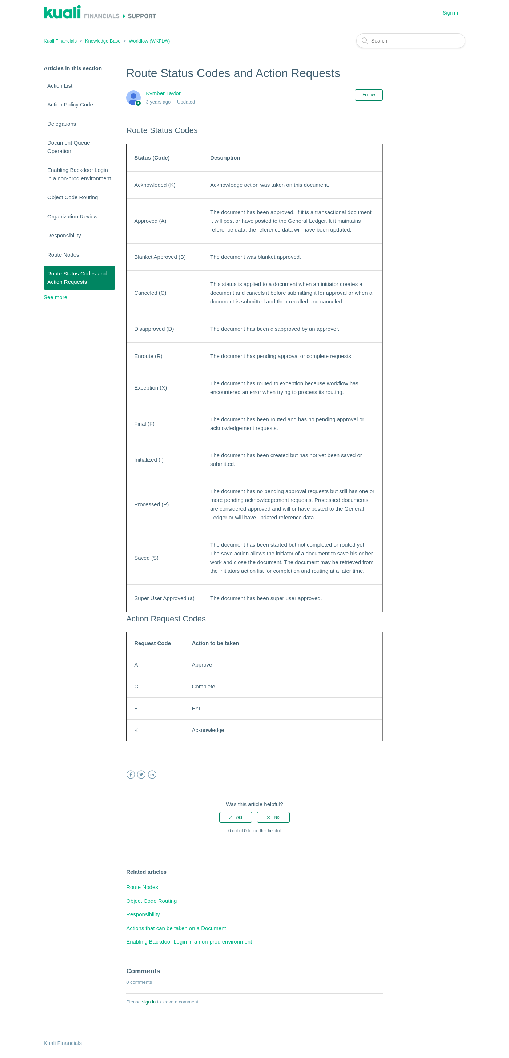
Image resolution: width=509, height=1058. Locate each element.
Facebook (130, 774)
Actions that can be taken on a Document (176, 928)
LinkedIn (152, 774)
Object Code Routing (72, 197)
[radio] (235, 817)
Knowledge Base (103, 41)
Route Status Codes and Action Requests (77, 277)
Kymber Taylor (163, 93)
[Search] (410, 40)
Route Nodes (63, 255)
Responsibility (64, 235)
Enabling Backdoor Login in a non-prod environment (79, 174)
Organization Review (72, 216)
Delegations (61, 124)
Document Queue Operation (68, 147)
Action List (59, 86)
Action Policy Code (70, 104)
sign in (149, 1002)
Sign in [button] (450, 13)
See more (55, 297)
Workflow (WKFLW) (149, 41)
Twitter (141, 774)
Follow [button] (368, 94)
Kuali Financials (60, 41)
